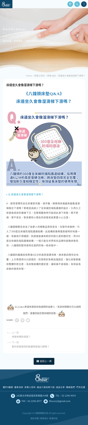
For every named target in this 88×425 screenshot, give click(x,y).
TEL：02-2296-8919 (63, 396)
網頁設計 (44, 418)
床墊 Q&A (51, 75)
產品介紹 (41, 387)
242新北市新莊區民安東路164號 (29, 396)
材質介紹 (50, 387)
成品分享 (60, 387)
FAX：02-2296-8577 (29, 401)
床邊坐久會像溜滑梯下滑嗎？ (71, 75)
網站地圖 (34, 418)
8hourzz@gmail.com (57, 401)
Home (29, 75)
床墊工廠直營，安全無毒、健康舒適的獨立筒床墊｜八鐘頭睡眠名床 (6, 4)
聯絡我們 (70, 387)
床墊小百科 (39, 75)
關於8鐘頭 (8, 387)
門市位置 (70, 4)
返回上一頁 (44, 361)
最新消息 (18, 387)
